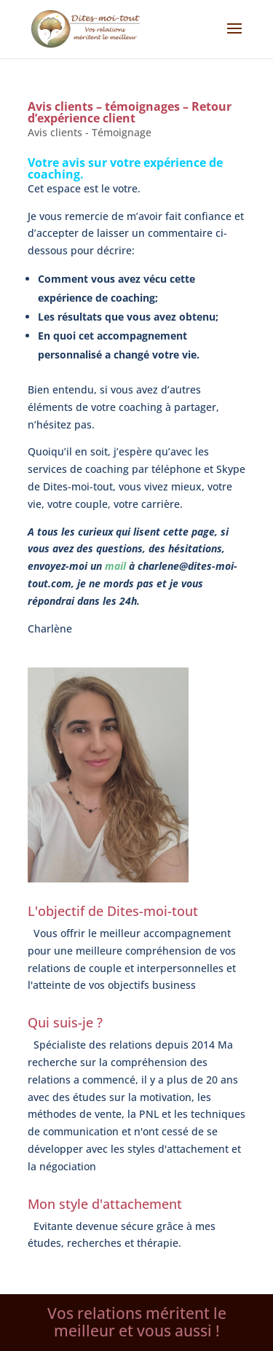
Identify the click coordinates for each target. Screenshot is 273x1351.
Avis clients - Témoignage (89, 132)
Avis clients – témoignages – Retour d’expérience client (130, 112)
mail (115, 566)
